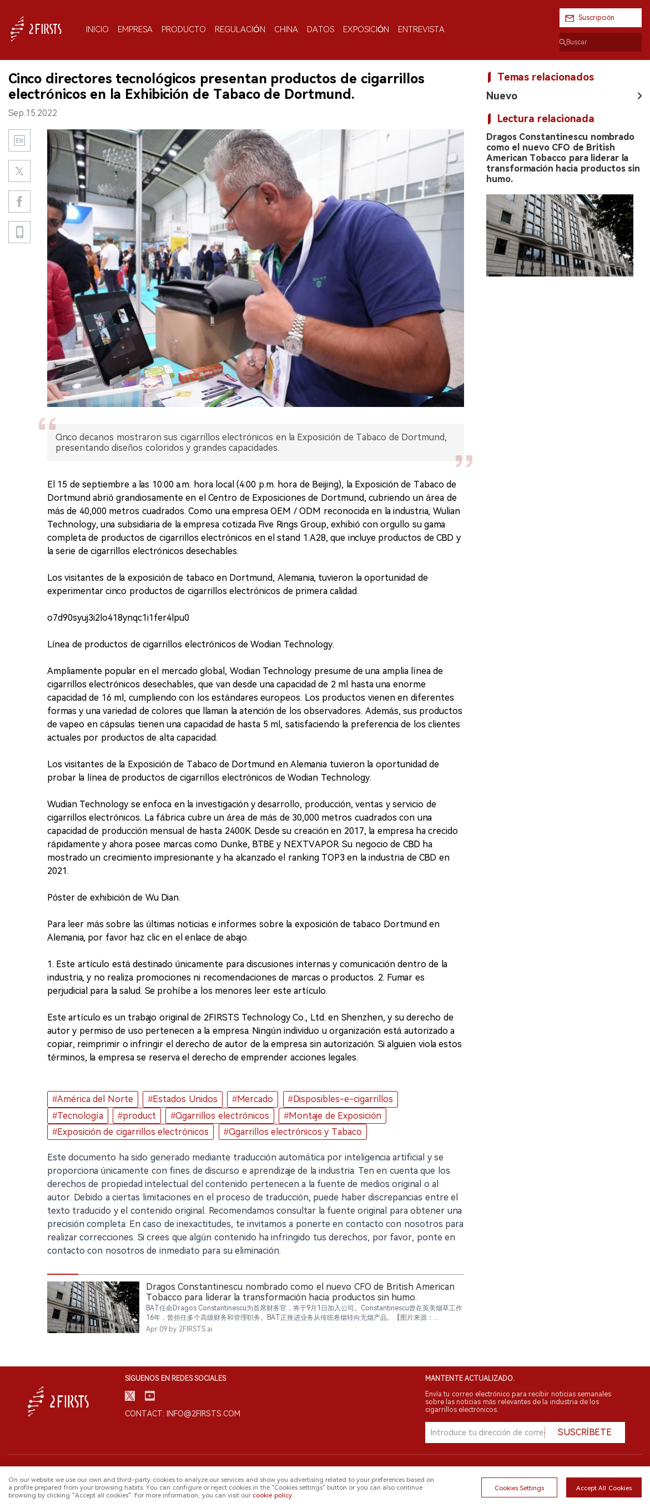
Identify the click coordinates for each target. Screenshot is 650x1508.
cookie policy (272, 1495)
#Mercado (252, 1099)
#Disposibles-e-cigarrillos (340, 1099)
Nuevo (501, 96)
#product (137, 1115)
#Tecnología (77, 1115)
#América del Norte (92, 1099)
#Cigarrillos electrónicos (220, 1115)
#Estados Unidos (182, 1099)
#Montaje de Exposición (332, 1115)
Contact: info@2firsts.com (182, 1413)
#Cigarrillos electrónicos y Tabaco (293, 1132)
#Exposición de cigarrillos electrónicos (130, 1132)
